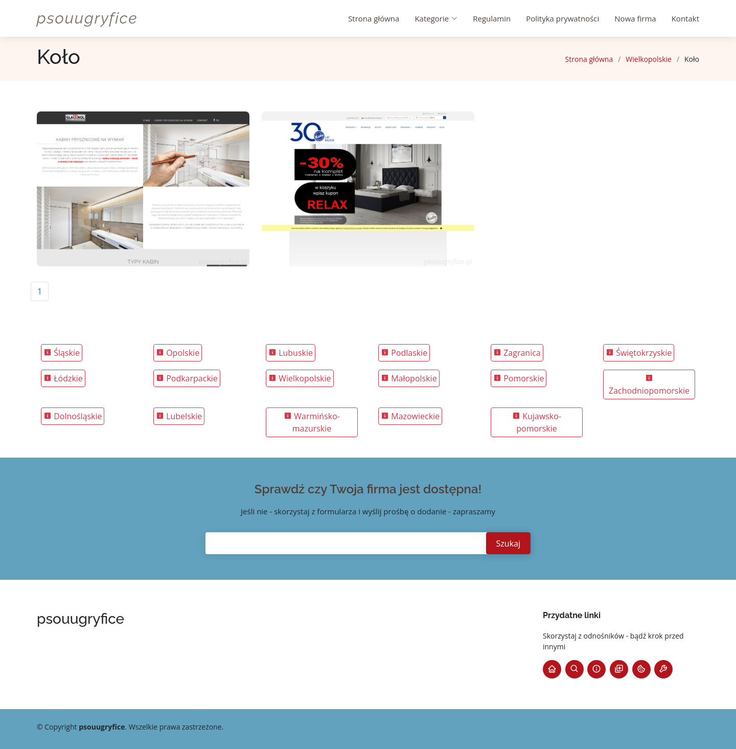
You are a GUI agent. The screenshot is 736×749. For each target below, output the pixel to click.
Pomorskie (518, 378)
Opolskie (177, 352)
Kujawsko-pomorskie (536, 422)
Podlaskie (404, 352)
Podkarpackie (187, 378)
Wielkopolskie (649, 59)
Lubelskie (179, 416)
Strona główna (373, 18)
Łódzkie (63, 378)
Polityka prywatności (562, 18)
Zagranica (517, 352)
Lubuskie (290, 352)
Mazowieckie (410, 416)
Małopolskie (409, 378)
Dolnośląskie (72, 416)
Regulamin (492, 18)
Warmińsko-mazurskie (312, 422)
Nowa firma (635, 18)
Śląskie (61, 352)
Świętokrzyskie (639, 352)
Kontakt (685, 18)
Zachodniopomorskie (649, 385)
